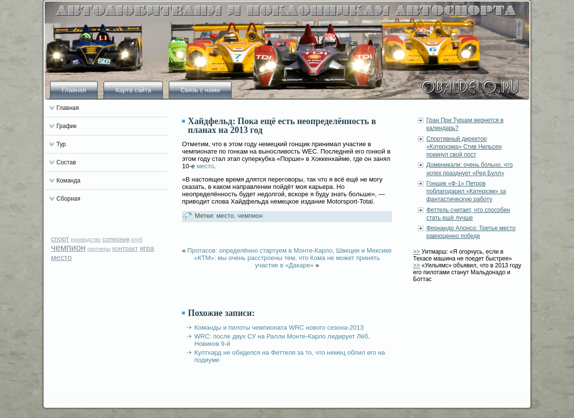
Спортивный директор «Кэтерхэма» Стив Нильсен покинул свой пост (464, 146)
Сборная (68, 198)
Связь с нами (200, 90)
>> (416, 251)
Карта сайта (133, 90)
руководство (86, 239)
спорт (60, 239)
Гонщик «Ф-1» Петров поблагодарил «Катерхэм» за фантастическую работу (466, 191)
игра (147, 248)
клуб (136, 239)
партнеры (99, 249)
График (66, 126)
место (61, 257)
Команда (68, 180)
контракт (125, 248)
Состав (66, 162)
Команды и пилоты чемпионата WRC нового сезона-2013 (279, 327)
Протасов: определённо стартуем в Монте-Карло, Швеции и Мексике (289, 250)
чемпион (68, 248)
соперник (116, 239)
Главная (74, 90)
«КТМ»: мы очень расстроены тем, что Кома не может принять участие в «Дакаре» (287, 261)
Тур (61, 144)
